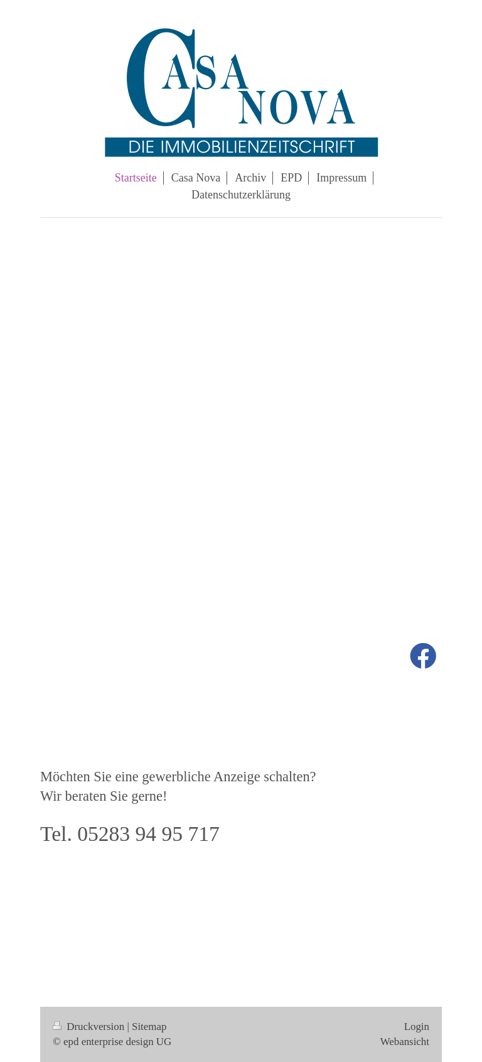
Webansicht (404, 1042)
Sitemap (149, 1026)
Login (416, 1026)
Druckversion (90, 1026)
